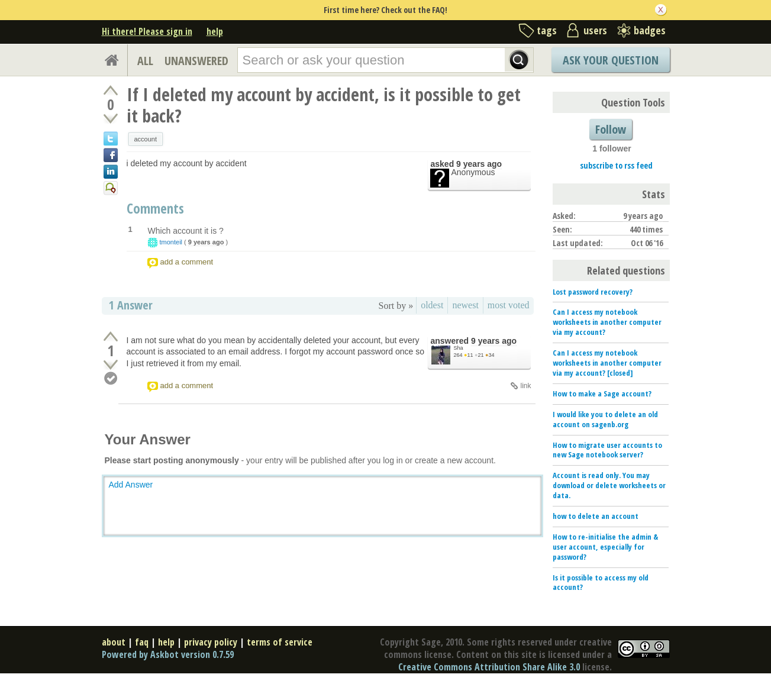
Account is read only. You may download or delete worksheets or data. (609, 485)
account (145, 139)
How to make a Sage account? (602, 393)
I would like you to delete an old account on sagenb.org (605, 419)
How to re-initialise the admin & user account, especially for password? (605, 546)
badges (650, 30)
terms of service (279, 641)
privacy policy (210, 641)
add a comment (187, 261)
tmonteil (171, 242)
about (113, 641)
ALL (145, 61)
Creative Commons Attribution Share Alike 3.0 (489, 666)
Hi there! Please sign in (147, 31)
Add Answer (131, 484)
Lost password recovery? (593, 291)
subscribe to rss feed (616, 165)
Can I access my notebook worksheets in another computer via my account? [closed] (607, 362)
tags (547, 30)
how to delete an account (595, 516)
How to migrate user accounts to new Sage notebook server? (607, 450)
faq (142, 641)
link (525, 386)
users (595, 30)
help (215, 31)
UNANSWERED (196, 61)
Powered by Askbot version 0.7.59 (168, 654)
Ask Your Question (611, 60)
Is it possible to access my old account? (601, 582)
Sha (458, 348)
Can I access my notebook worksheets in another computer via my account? (607, 321)
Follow (610, 129)
